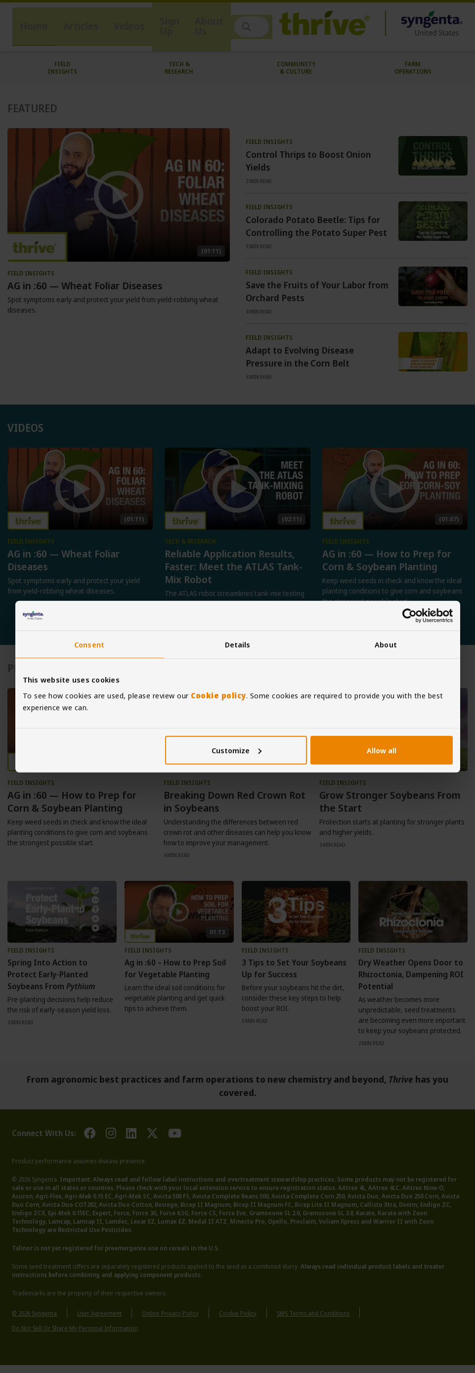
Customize (236, 750)
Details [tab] (238, 644)
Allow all (381, 750)
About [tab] (386, 644)
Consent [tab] (89, 644)
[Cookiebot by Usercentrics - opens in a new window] (409, 615)
